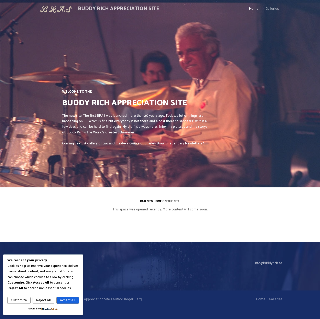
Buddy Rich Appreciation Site (118, 8)
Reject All (43, 300)
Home (253, 9)
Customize (19, 300)
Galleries (272, 9)
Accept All (67, 300)
